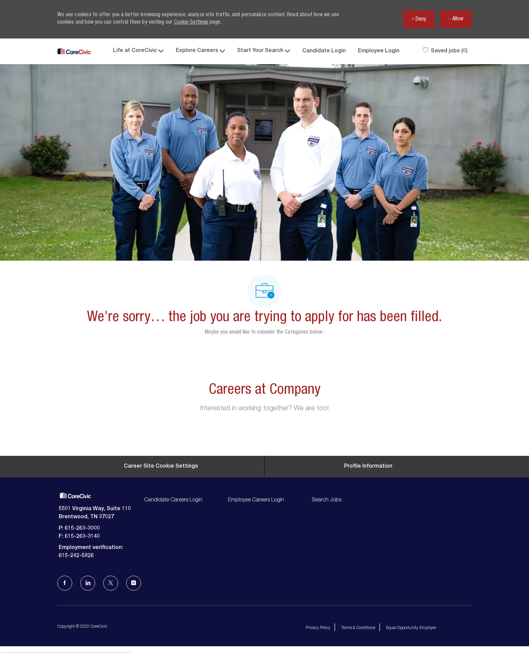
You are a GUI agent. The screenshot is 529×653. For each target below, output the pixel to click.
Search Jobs (326, 500)
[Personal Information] (368, 466)
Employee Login (378, 51)
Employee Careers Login (256, 500)
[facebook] (64, 583)
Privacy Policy (318, 628)
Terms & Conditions (358, 628)
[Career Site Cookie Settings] (161, 466)
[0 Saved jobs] (445, 51)
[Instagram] (133, 583)
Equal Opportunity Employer (411, 628)
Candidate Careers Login (173, 500)
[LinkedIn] (87, 583)
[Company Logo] (74, 51)
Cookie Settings (191, 22)
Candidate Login (324, 51)
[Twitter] (110, 583)
